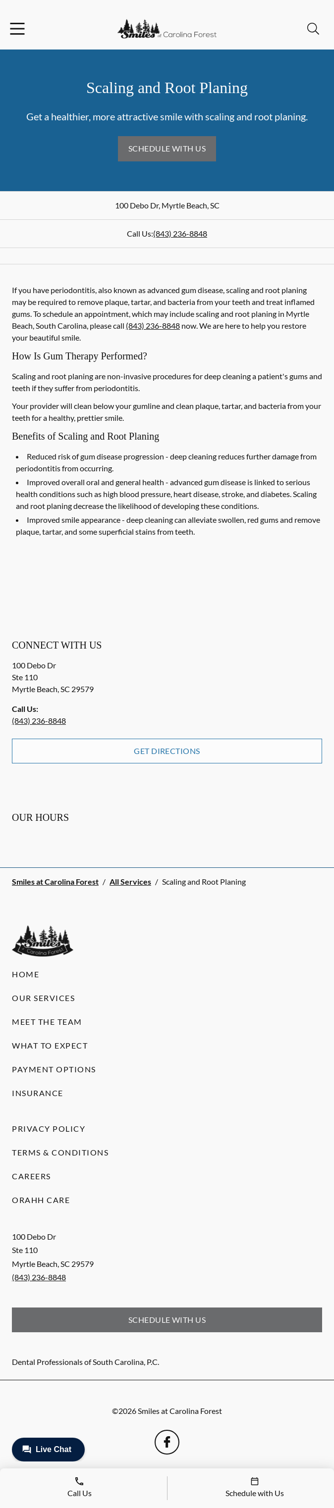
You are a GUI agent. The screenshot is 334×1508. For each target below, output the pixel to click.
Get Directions (167, 750)
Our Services (43, 998)
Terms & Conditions (60, 1152)
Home (25, 974)
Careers (31, 1176)
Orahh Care (41, 1200)
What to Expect (50, 1045)
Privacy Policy (48, 1128)
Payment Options (54, 1069)
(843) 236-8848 (180, 233)
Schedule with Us (167, 148)
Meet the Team (47, 1021)
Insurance (37, 1093)
